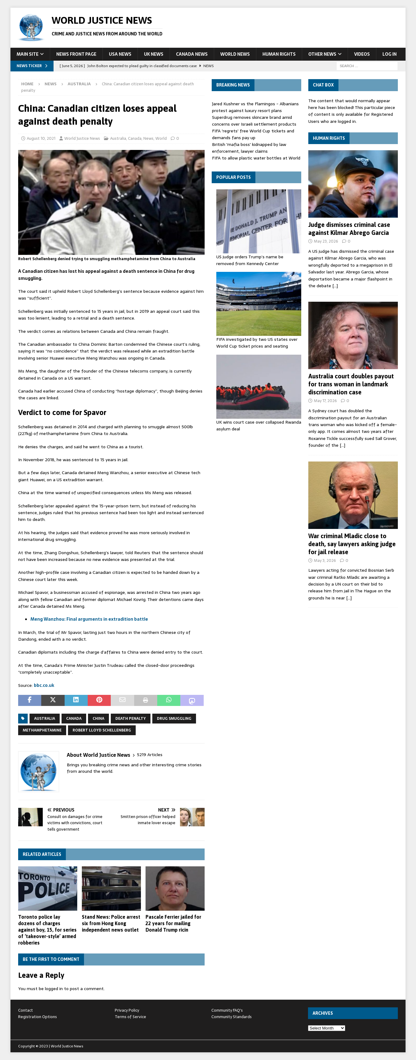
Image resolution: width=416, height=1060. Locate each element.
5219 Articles (149, 755)
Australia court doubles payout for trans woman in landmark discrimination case (351, 384)
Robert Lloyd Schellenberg (102, 730)
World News (235, 54)
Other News (322, 54)
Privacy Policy (127, 1010)
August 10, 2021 (41, 138)
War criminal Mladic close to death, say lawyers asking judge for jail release (352, 543)
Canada (135, 138)
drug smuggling (174, 718)
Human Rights (279, 54)
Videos (362, 54)
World (161, 138)
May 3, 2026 (325, 560)
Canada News (192, 54)
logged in (54, 988)
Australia (118, 138)
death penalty (130, 718)
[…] (335, 285)
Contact (25, 1010)
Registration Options (37, 1017)
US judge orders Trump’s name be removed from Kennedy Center (249, 260)
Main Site (27, 54)
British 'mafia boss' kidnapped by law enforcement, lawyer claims (249, 148)
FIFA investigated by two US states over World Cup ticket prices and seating (257, 342)
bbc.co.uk (44, 685)
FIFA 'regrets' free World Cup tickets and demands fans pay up (253, 134)
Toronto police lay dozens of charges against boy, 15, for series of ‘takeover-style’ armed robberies (47, 929)
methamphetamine (42, 730)
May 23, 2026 (326, 241)
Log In (389, 54)
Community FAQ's (227, 1010)
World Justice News (82, 138)
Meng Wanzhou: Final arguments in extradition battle (89, 619)
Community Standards (231, 1017)
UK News (153, 54)
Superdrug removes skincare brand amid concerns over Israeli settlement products (254, 120)
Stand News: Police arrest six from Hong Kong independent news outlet (111, 923)
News (51, 84)
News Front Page (76, 54)
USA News (120, 54)
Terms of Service (130, 1017)
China (98, 718)
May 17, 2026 (325, 400)
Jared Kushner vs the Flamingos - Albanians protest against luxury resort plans (255, 107)
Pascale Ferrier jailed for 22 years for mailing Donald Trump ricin (173, 923)
